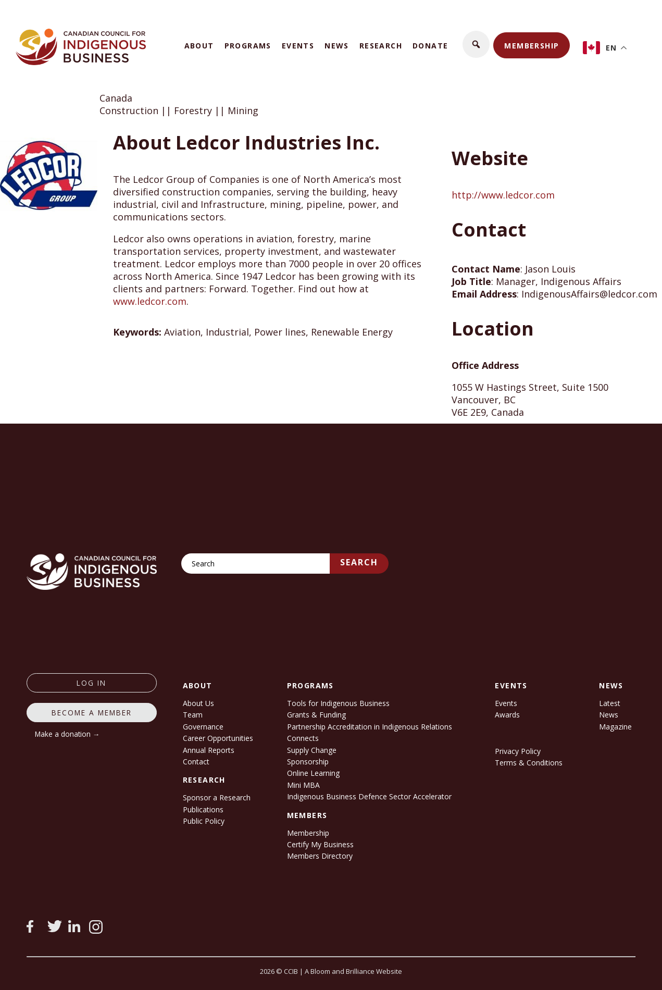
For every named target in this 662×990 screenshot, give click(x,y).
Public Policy (203, 821)
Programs (247, 46)
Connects (303, 738)
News (336, 46)
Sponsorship (308, 761)
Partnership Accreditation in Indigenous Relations (369, 727)
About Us (198, 703)
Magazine (615, 727)
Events (298, 46)
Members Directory (320, 856)
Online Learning (313, 773)
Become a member (92, 712)
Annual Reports (208, 750)
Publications (203, 809)
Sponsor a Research (217, 797)
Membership (531, 46)
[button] (476, 44)
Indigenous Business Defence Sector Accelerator (369, 796)
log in (91, 683)
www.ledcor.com (149, 301)
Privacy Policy (518, 751)
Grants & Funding (316, 715)
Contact (196, 761)
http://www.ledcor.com (503, 195)
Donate (430, 46)
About (199, 46)
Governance (203, 727)
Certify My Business (320, 844)
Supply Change (311, 750)
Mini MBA (303, 785)
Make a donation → (67, 734)
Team (193, 715)
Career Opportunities (218, 738)
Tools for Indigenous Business (338, 703)
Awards (507, 715)
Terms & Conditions (529, 763)
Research (380, 46)
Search (359, 562)
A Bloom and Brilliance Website (353, 971)
